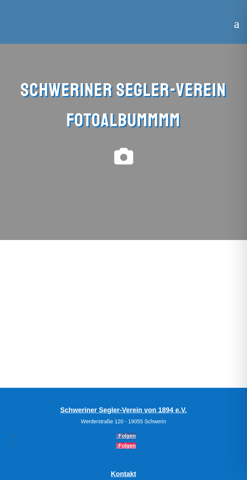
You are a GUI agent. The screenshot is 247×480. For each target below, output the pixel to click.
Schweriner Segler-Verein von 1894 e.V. (123, 410)
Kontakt (123, 474)
